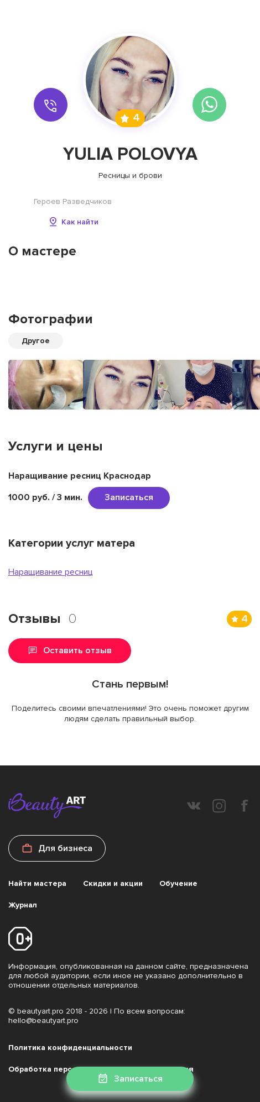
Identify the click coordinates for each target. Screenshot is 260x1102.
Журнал (22, 905)
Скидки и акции (113, 883)
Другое (36, 340)
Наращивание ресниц (50, 572)
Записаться (129, 497)
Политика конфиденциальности (70, 1047)
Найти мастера (37, 883)
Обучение (178, 883)
